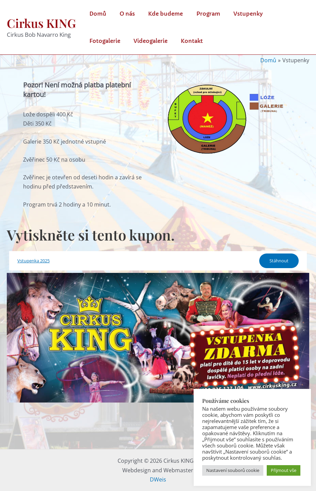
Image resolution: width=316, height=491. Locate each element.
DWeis (158, 479)
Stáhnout (278, 261)
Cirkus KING (41, 23)
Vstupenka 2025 (33, 261)
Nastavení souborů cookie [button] (232, 470)
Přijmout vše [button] (283, 470)
